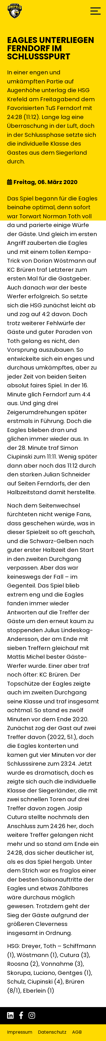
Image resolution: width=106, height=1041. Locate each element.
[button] (95, 11)
